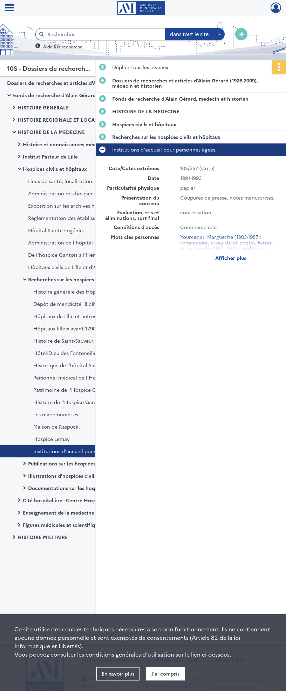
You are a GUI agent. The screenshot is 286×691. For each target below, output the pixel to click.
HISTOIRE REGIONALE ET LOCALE (59, 119)
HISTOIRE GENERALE (43, 107)
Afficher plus (230, 257)
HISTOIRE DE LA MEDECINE (51, 131)
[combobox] (195, 34)
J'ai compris (165, 673)
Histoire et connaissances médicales (66, 144)
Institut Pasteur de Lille (50, 156)
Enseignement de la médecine (58, 512)
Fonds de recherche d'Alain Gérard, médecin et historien (80, 95)
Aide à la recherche (62, 46)
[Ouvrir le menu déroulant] (9, 8)
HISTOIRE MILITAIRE (43, 537)
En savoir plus (118, 673)
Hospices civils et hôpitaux (55, 168)
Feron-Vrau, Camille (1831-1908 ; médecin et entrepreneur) (226, 248)
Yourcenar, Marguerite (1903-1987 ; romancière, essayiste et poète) (220, 239)
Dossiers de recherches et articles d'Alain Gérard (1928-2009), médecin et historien (77, 82)
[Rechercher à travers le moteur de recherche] (103, 34)
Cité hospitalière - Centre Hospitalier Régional (77, 500)
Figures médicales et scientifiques (63, 524)
